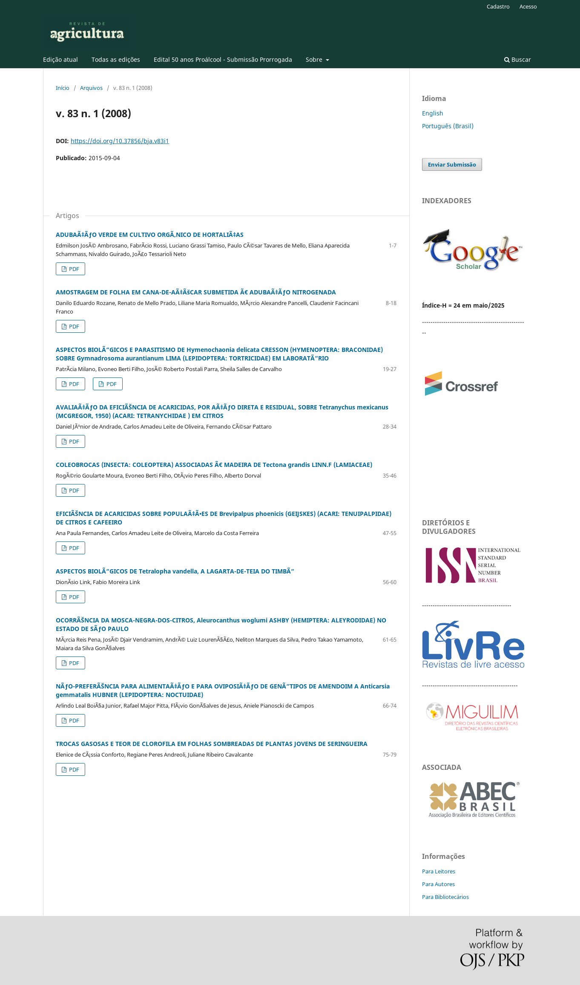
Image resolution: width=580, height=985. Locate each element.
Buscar (517, 59)
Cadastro (498, 6)
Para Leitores (438, 871)
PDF (73, 269)
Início (62, 88)
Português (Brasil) (448, 126)
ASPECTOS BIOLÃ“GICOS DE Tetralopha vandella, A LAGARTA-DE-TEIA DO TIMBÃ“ (175, 571)
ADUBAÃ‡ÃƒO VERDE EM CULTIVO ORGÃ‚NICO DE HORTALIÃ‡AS (150, 234)
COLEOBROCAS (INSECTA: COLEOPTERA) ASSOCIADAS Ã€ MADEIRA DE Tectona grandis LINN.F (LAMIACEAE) (214, 465)
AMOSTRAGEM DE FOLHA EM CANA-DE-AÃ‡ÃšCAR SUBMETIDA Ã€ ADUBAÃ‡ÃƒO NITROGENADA (196, 292)
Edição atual (60, 59)
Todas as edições (116, 59)
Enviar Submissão (452, 164)
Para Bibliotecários (445, 897)
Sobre (315, 59)
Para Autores (438, 884)
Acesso (528, 6)
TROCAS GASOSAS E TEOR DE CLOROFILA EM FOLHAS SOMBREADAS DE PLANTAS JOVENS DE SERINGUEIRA (212, 744)
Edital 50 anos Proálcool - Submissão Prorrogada (223, 59)
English (432, 113)
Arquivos (91, 88)
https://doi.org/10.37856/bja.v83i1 (120, 141)
